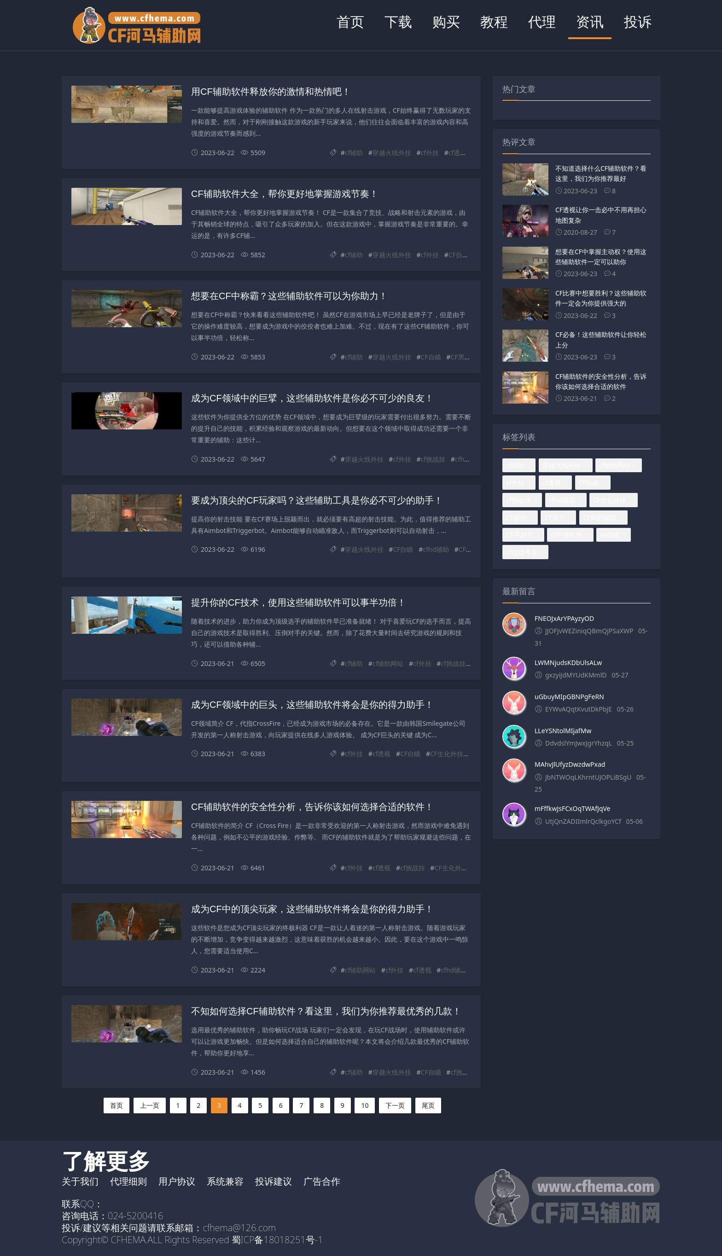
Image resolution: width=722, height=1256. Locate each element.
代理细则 (128, 1181)
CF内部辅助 (603, 517)
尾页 (428, 1105)
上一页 (149, 1105)
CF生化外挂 (446, 753)
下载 (398, 21)
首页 (350, 21)
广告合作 (321, 1181)
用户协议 (176, 1181)
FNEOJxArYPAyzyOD (564, 618)
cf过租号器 (525, 552)
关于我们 (80, 1181)
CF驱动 (469, 549)
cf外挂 (430, 152)
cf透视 (457, 152)
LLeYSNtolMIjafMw (563, 730)
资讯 (590, 21)
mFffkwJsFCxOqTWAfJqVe (573, 808)
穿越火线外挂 (392, 152)
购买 (446, 21)
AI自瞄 (613, 534)
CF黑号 (460, 357)
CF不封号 (523, 534)
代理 (542, 21)
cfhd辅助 (468, 459)
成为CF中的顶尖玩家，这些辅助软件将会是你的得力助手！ (312, 909)
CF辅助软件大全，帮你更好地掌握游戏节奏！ (284, 194)
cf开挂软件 (570, 534)
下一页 (395, 1105)
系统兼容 (225, 1181)
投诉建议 (273, 1181)
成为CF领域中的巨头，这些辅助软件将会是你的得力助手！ (312, 705)
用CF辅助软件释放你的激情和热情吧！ (271, 92)
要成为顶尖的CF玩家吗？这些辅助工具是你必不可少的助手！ (317, 500)
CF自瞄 (458, 254)
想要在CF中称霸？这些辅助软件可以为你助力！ (289, 296)
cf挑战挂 (433, 459)
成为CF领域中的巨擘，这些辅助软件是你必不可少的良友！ (312, 398)
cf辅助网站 (388, 663)
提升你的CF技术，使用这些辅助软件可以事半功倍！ (298, 602)
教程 (494, 21)
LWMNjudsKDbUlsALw (568, 662)
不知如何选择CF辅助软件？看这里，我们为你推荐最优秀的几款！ (326, 1011)
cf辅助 (354, 152)
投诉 (638, 21)
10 (364, 1105)
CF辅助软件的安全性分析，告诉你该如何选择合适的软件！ (312, 807)
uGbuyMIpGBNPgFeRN (569, 696)
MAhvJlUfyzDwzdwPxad (570, 764)
